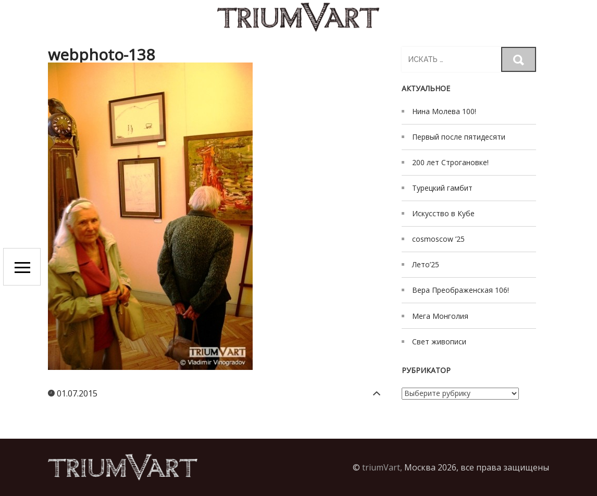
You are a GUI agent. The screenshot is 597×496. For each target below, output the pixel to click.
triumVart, (382, 467)
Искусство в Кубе (443, 213)
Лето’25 (425, 264)
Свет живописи (439, 341)
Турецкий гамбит (442, 188)
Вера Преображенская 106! (460, 290)
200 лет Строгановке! (450, 162)
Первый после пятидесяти (458, 137)
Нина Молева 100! (444, 111)
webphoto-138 (101, 54)
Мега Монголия (440, 316)
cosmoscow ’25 (438, 239)
